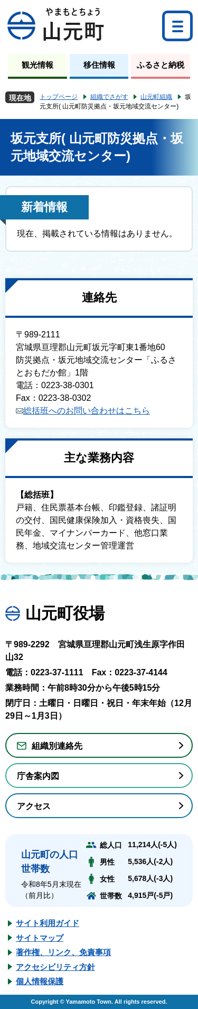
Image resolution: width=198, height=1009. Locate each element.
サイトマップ (39, 937)
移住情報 (99, 64)
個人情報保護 (39, 981)
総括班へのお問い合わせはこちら (83, 410)
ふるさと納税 (160, 64)
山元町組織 (156, 96)
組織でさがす (109, 96)
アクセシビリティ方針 (55, 966)
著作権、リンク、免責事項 (63, 952)
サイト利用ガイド (47, 923)
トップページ (59, 96)
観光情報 (37, 64)
